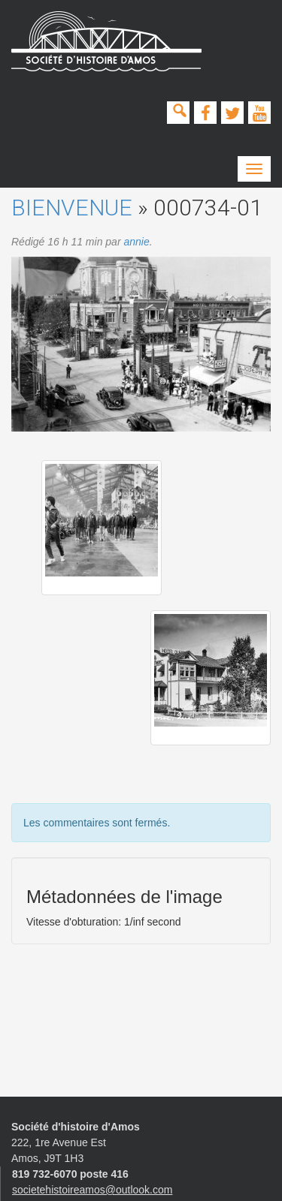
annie (136, 242)
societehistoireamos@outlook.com (92, 1190)
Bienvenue (71, 207)
